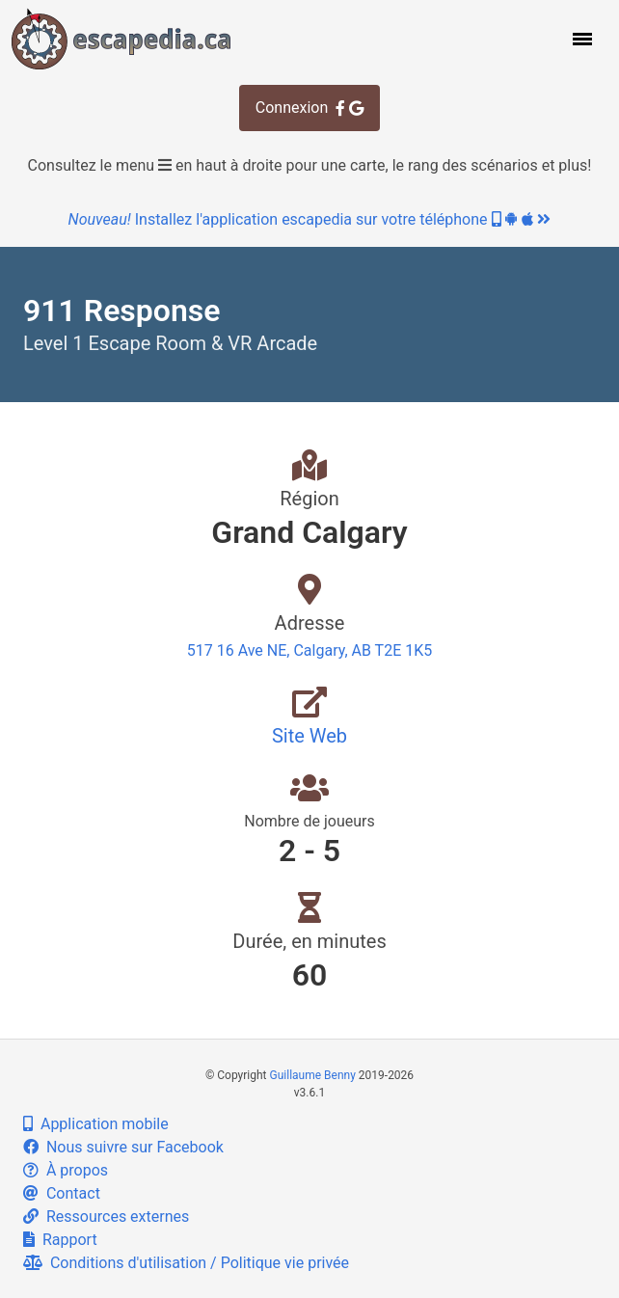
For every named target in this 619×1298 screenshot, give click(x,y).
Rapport (60, 1239)
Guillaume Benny (313, 1075)
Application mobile (96, 1124)
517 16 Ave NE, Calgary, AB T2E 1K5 (309, 650)
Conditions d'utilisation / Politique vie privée (186, 1263)
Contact (61, 1193)
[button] (580, 38)
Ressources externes (106, 1216)
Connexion (309, 107)
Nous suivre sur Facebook (123, 1147)
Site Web (309, 735)
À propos (65, 1170)
